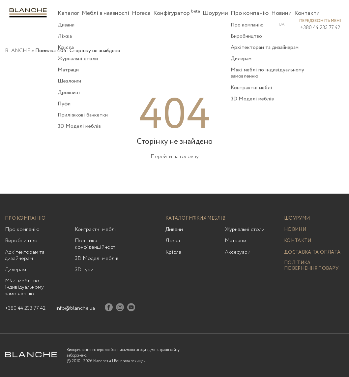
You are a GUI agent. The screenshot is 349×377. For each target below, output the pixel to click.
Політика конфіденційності (96, 243)
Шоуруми (215, 13)
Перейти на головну (175, 156)
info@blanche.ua (75, 308)
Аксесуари (237, 252)
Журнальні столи (245, 229)
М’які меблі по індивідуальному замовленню (24, 287)
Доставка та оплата (312, 252)
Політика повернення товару (311, 265)
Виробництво (21, 240)
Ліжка (172, 240)
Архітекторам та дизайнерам (24, 255)
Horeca (141, 13)
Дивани (174, 229)
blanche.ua (102, 361)
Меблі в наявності (105, 13)
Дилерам (15, 270)
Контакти (307, 13)
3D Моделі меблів (97, 258)
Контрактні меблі (95, 229)
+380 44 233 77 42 (320, 27)
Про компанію (250, 13)
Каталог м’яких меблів (195, 218)
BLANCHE (17, 50)
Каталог (68, 13)
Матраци (235, 240)
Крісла (173, 252)
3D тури (84, 270)
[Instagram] (120, 308)
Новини (281, 13)
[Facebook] (109, 308)
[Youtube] (131, 308)
